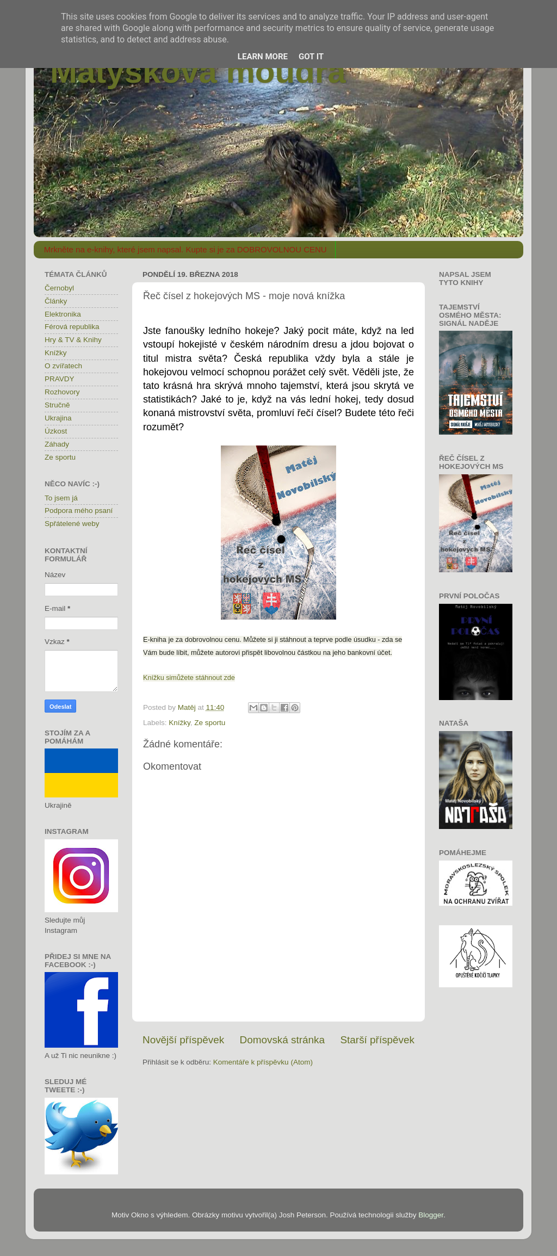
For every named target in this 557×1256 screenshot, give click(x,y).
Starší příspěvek (378, 1039)
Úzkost (56, 431)
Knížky (179, 723)
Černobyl (59, 288)
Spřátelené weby (72, 523)
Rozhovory (62, 392)
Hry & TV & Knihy (73, 340)
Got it (311, 56)
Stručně (57, 405)
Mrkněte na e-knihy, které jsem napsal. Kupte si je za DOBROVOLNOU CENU (185, 249)
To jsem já (61, 498)
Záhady (57, 444)
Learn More (263, 56)
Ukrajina (58, 418)
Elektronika (63, 314)
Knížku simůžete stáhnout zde (189, 678)
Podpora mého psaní (79, 510)
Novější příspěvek (183, 1039)
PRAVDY (60, 379)
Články (56, 301)
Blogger (430, 1215)
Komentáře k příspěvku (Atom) (263, 1062)
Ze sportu (209, 723)
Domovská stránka (282, 1039)
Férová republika (72, 327)
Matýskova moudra (198, 71)
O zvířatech (63, 366)
